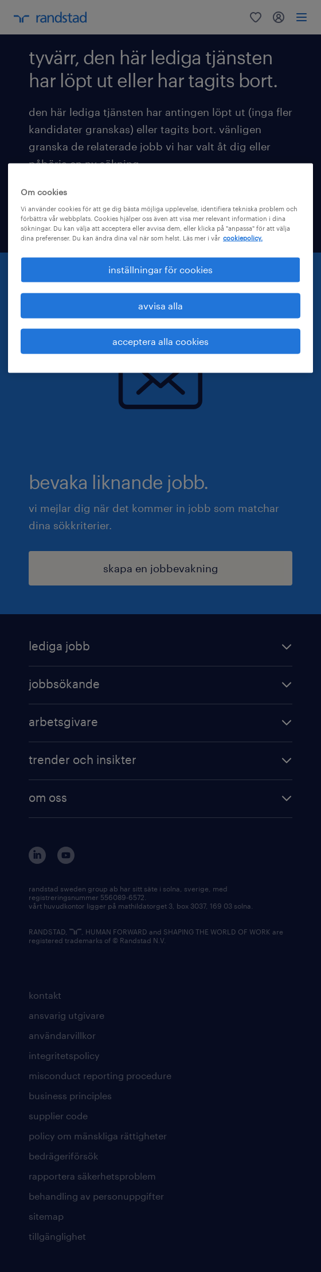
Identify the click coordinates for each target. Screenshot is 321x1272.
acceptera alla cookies (160, 341)
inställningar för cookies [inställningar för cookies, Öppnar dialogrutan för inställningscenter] (160, 269)
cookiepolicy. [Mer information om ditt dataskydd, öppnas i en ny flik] (243, 238)
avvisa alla (160, 305)
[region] (160, 268)
